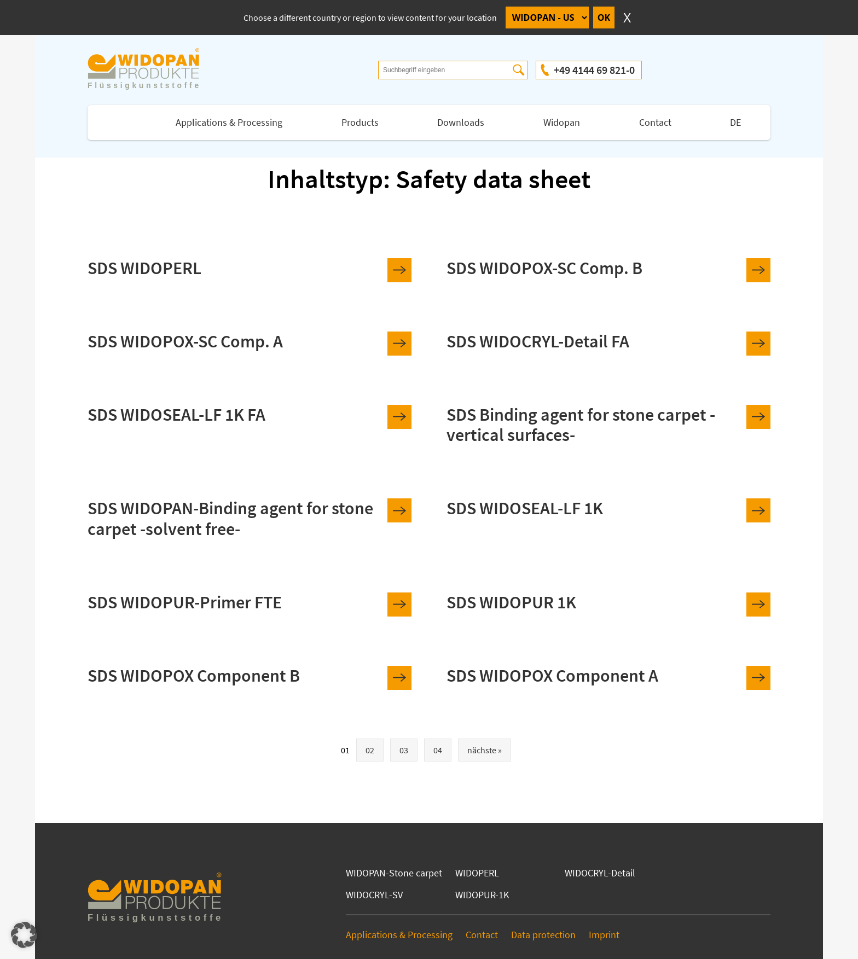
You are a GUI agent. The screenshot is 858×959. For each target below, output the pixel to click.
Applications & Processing (229, 122)
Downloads (460, 122)
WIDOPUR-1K (482, 894)
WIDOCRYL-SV (374, 894)
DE (735, 122)
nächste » (484, 750)
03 (403, 750)
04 (437, 750)
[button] (24, 935)
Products (360, 122)
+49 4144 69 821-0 (594, 70)
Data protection (543, 934)
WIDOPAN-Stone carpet (394, 873)
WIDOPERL (477, 873)
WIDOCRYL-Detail (600, 873)
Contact (655, 122)
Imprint (604, 934)
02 (370, 750)
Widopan (561, 122)
